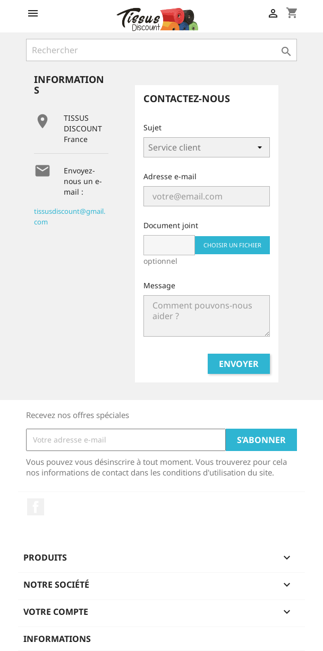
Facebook (35, 506)
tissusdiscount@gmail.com (70, 216)
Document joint (170, 225)
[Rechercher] (161, 50)
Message (159, 285)
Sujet (152, 127)
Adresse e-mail (170, 176)
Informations (57, 639)
